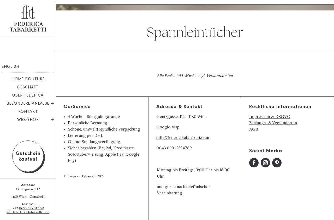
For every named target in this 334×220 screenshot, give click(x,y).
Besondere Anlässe (28, 104)
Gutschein (37, 197)
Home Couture (28, 79)
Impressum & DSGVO (269, 117)
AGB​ (253, 129)
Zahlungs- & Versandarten (273, 123)
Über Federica (28, 96)
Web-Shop (28, 120)
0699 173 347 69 (31, 208)
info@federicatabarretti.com (28, 212)
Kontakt (28, 112)
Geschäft (28, 88)
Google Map (168, 127)
